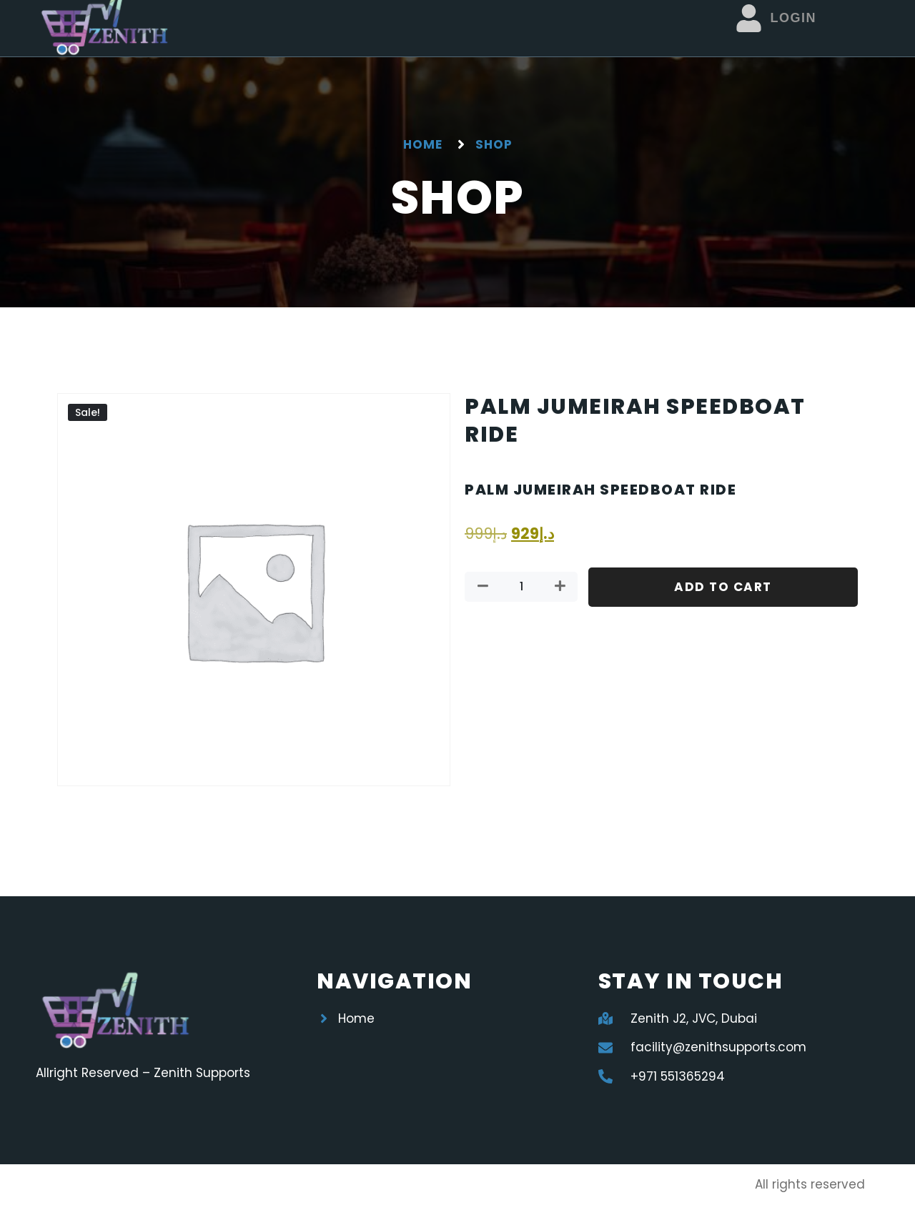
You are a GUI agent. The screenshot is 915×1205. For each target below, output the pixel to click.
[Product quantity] (521, 586)
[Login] (749, 18)
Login (793, 18)
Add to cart (723, 586)
